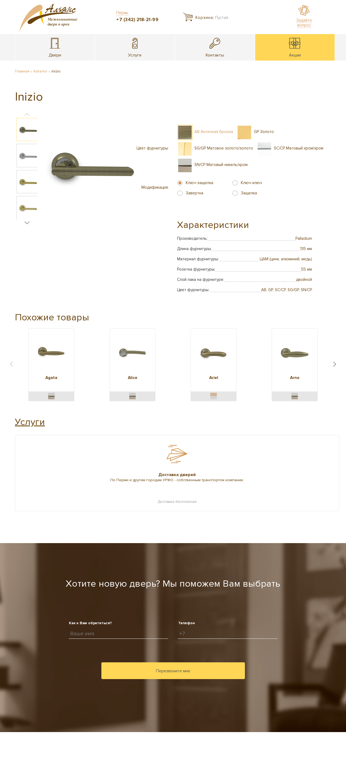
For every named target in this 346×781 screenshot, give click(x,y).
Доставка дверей (177, 474)
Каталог (41, 71)
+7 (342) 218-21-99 (137, 19)
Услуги (30, 422)
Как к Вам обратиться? (90, 623)
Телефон (186, 623)
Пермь (122, 12)
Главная (22, 71)
